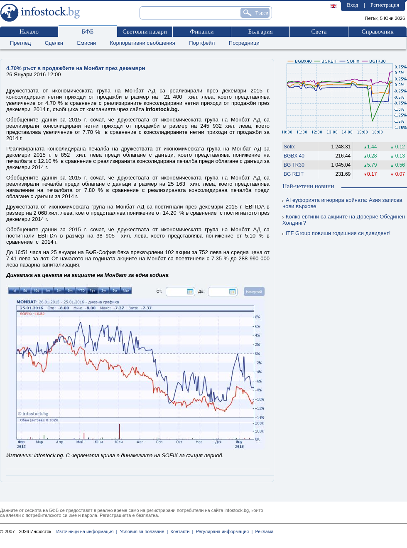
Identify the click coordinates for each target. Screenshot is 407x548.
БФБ (88, 31)
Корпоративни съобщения (142, 43)
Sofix (289, 147)
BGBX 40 (294, 156)
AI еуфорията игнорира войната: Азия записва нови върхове (342, 203)
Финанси (201, 31)
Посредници (244, 43)
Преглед (20, 43)
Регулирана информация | (223, 531)
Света (318, 31)
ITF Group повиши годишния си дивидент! (336, 233)
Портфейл (202, 43)
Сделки (54, 43)
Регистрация (384, 5)
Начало (29, 31)
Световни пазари (145, 31)
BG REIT (294, 174)
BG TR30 (294, 165)
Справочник (377, 31)
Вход (352, 5)
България (260, 31)
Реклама (263, 531)
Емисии (86, 43)
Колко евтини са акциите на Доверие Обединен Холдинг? (343, 219)
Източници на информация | (86, 531)
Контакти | (180, 531)
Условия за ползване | (142, 531)
